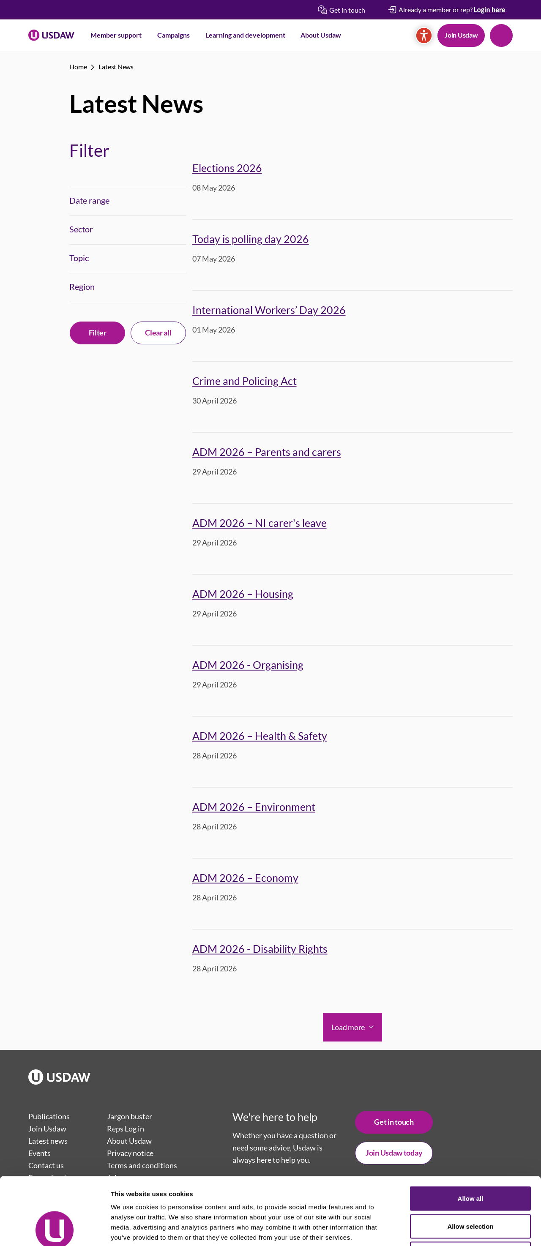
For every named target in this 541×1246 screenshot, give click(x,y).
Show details (443, 1229)
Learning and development (245, 35)
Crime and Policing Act (244, 380)
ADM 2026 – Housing (242, 593)
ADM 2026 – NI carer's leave (259, 522)
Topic (79, 258)
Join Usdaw (461, 35)
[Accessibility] (423, 35)
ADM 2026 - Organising (247, 664)
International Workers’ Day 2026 (269, 309)
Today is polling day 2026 (250, 238)
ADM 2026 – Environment (253, 806)
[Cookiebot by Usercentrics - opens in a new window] (55, 1229)
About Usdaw (321, 35)
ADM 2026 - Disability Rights (260, 948)
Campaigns (173, 35)
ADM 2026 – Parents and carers (266, 451)
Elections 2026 (227, 167)
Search (501, 35)
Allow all (471, 1135)
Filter (98, 332)
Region (82, 286)
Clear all (158, 332)
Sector (81, 229)
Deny (470, 1190)
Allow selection (470, 1163)
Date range (89, 200)
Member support (116, 35)
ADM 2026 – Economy (245, 877)
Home (78, 67)
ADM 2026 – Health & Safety (259, 735)
